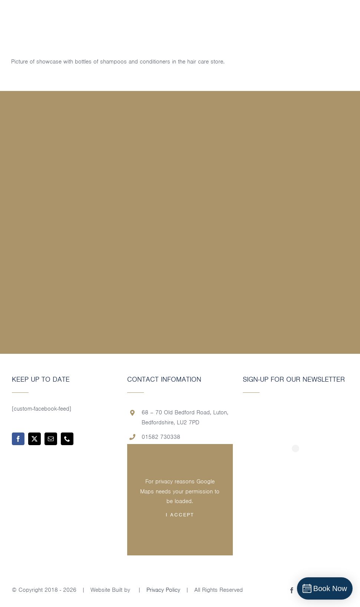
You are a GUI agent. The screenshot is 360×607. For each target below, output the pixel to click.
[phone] (67, 439)
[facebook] (18, 439)
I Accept (180, 515)
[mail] (50, 439)
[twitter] (34, 439)
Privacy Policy (163, 590)
